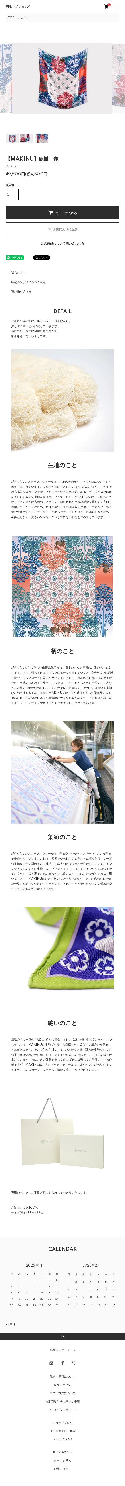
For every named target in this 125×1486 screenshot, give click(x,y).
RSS (56, 1439)
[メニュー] (118, 6)
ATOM (67, 1439)
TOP (11, 17)
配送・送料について (63, 1376)
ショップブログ (63, 1422)
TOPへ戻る (62, 1336)
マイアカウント (63, 1452)
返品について (19, 272)
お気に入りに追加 (63, 229)
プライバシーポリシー (62, 1410)
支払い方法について (63, 1393)
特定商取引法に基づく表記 (28, 282)
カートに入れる (62, 212)
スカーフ (23, 17)
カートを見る (62, 1460)
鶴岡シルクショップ (17, 6)
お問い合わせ (62, 1469)
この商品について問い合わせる (62, 243)
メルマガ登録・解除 (63, 1431)
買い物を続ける (21, 291)
